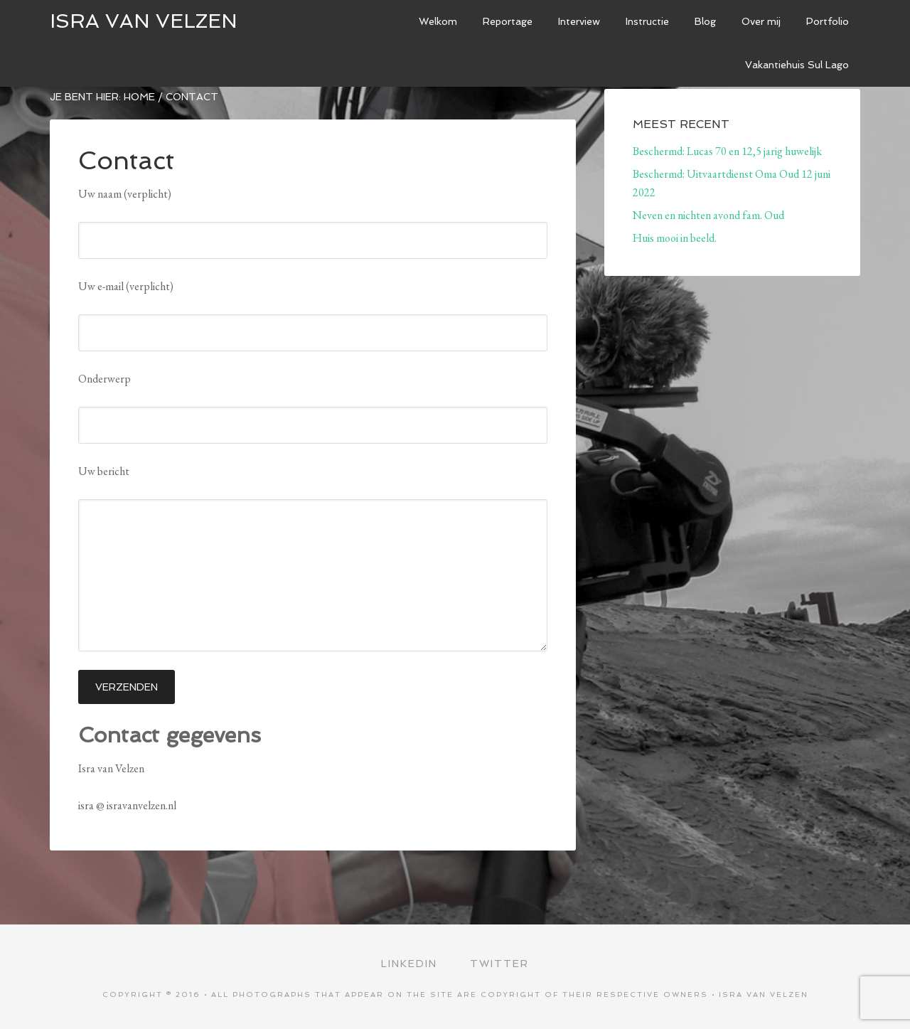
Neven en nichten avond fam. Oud (708, 215)
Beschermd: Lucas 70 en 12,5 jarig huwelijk (727, 151)
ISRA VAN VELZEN (143, 21)
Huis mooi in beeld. (675, 237)
